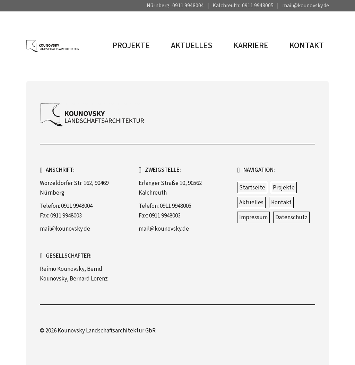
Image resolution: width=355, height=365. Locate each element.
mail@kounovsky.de (305, 5)
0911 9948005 (258, 5)
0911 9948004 (188, 5)
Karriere (250, 45)
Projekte (131, 45)
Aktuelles (191, 45)
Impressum (253, 217)
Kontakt (306, 45)
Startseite (252, 188)
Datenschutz (291, 217)
